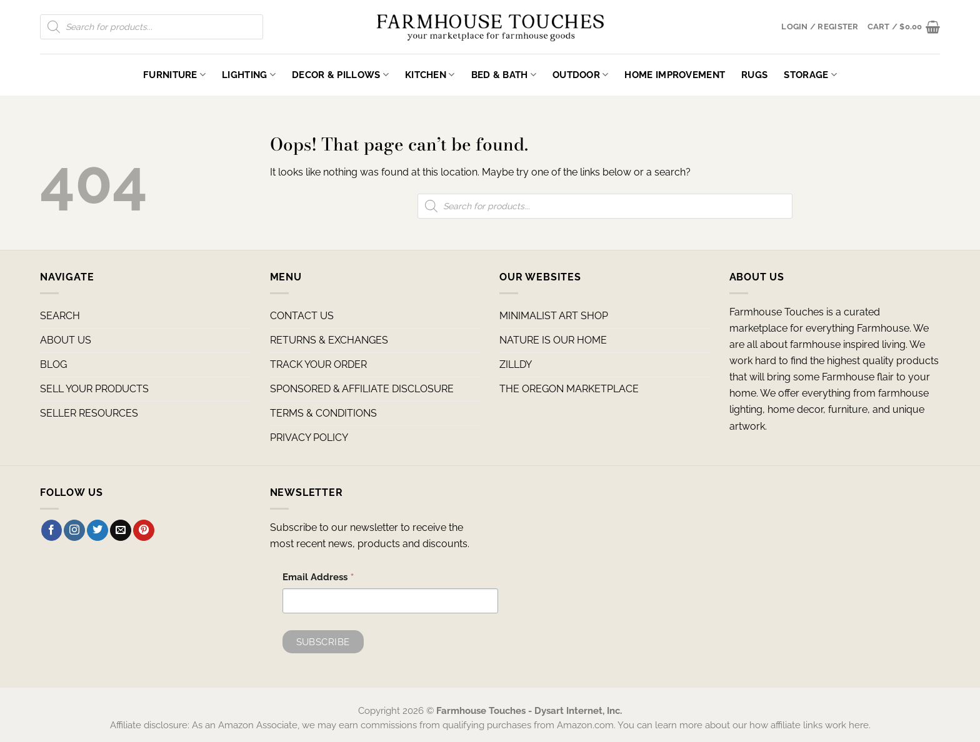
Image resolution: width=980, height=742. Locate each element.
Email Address (318, 578)
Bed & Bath (503, 75)
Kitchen (430, 75)
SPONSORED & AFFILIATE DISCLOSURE (362, 389)
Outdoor (580, 75)
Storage (810, 75)
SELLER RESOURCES (89, 413)
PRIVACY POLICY (309, 437)
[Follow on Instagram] (74, 530)
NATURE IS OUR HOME (553, 340)
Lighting (249, 75)
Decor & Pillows (340, 75)
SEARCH (60, 316)
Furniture (174, 75)
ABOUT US (65, 340)
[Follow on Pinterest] (143, 530)
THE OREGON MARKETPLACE (569, 389)
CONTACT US (302, 316)
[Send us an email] (120, 530)
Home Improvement (674, 74)
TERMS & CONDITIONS (323, 413)
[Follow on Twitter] (97, 530)
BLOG (53, 364)
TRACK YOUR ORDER (318, 364)
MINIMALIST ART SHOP (553, 316)
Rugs (754, 74)
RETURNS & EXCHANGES (329, 340)
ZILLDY (515, 364)
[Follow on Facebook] (51, 530)
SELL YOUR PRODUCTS (94, 389)
